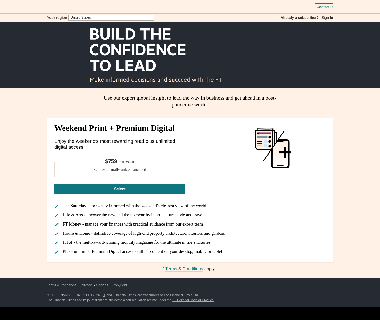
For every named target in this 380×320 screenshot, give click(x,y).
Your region (57, 18)
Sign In (327, 18)
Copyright (119, 285)
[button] (49, 7)
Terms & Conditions (184, 268)
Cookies (102, 285)
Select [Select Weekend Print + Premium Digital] (119, 189)
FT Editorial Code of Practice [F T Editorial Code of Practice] (193, 300)
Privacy (86, 285)
